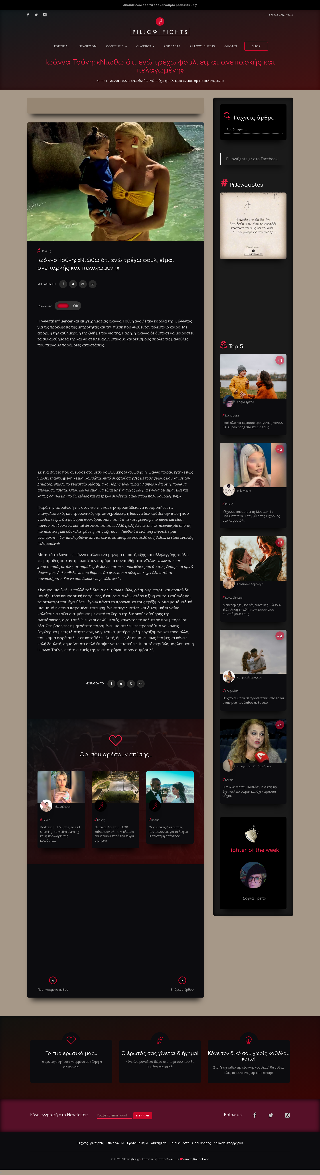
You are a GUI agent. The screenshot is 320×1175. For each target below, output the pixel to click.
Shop (256, 46)
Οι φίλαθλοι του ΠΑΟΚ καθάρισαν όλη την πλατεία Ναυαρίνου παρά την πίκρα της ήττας (114, 834)
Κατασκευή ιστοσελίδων (158, 1159)
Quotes (230, 46)
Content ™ (116, 46)
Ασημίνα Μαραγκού (249, 677)
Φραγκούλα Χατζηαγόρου (254, 766)
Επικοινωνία (115, 1143)
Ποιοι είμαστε (179, 1143)
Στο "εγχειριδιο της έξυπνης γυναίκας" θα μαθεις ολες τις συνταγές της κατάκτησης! (248, 1070)
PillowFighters (202, 46)
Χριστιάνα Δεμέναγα (250, 584)
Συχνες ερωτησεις (281, 14)
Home (100, 81)
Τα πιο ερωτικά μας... (71, 1053)
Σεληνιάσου (232, 691)
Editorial (61, 46)
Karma (229, 780)
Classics (145, 46)
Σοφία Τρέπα (245, 402)
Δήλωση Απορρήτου (228, 1143)
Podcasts (172, 46)
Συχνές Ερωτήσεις (90, 1143)
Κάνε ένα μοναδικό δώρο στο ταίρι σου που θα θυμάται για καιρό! (159, 1064)
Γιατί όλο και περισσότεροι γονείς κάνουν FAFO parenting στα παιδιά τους (253, 424)
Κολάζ (46, 251)
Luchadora (232, 415)
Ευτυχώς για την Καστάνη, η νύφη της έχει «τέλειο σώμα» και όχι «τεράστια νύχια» (250, 791)
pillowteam (244, 491)
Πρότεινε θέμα (137, 1143)
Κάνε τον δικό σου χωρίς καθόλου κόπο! (249, 1056)
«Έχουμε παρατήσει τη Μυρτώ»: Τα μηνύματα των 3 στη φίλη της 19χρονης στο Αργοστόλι (251, 516)
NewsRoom (88, 46)
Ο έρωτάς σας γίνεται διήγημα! (159, 1053)
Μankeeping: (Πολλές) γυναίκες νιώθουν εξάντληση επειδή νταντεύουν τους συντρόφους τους (252, 609)
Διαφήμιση (158, 1143)
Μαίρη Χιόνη (63, 806)
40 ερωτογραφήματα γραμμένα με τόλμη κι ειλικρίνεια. (71, 1064)
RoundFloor (201, 1159)
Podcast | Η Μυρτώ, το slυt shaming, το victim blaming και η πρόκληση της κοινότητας (60, 834)
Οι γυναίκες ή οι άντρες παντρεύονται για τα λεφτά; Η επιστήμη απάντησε (168, 831)
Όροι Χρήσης (201, 1143)
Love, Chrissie (234, 597)
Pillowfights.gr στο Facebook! (252, 158)
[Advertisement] (116, 922)
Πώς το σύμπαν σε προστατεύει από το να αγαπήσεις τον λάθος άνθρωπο (253, 700)
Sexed (46, 820)
